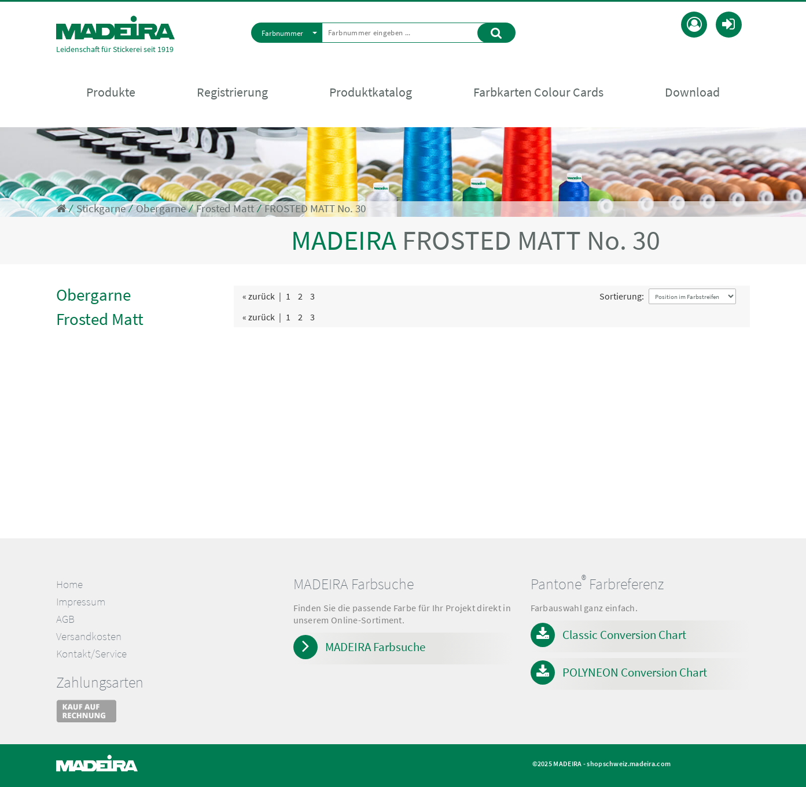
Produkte (110, 93)
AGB (65, 619)
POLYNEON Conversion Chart (634, 672)
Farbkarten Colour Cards (538, 93)
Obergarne (161, 208)
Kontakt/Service (91, 653)
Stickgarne (101, 208)
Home (69, 584)
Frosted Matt (225, 208)
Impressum (80, 601)
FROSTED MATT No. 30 (315, 208)
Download (692, 93)
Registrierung (232, 93)
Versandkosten (89, 636)
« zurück (258, 296)
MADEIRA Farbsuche (375, 647)
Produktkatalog (370, 93)
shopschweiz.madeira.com (629, 763)
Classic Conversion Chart (624, 634)
